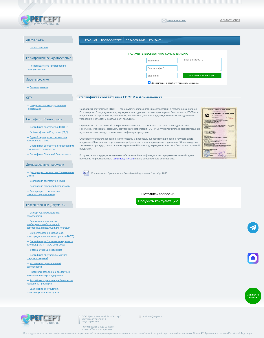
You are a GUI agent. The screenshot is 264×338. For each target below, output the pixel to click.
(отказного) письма (123, 158)
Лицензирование (39, 87)
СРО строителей (39, 47)
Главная (91, 40)
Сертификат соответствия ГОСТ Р (48, 127)
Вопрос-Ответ (111, 40)
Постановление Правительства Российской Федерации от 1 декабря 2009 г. (130, 173)
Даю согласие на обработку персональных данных (175, 83)
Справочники (135, 40)
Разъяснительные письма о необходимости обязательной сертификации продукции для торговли (48, 224)
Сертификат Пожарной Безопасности (50, 154)
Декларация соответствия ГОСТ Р (48, 180)
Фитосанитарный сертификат (46, 249)
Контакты (156, 40)
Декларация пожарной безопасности (50, 186)
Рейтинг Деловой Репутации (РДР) (49, 132)
